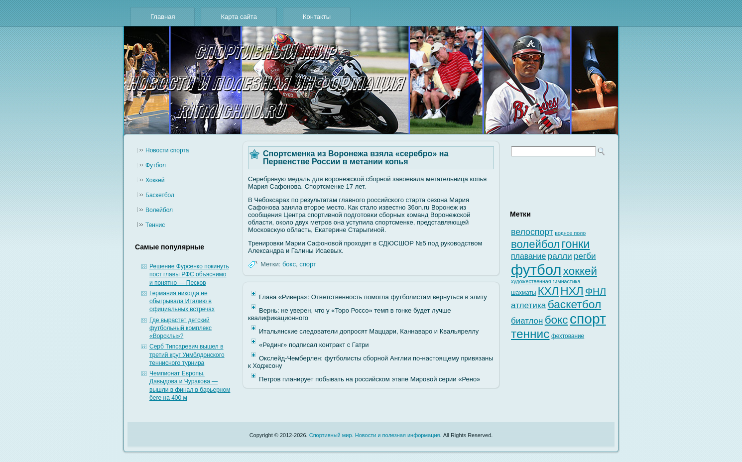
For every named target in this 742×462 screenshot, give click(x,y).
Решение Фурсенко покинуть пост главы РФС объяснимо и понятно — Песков (189, 274)
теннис (530, 334)
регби (585, 256)
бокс (289, 264)
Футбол (155, 165)
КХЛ (548, 291)
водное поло (570, 233)
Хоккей (155, 180)
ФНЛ (595, 291)
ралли (560, 256)
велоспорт (532, 232)
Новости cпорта (167, 150)
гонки (575, 243)
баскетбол (575, 304)
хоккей (580, 271)
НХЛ (572, 290)
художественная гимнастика (545, 281)
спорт (307, 264)
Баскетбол (159, 195)
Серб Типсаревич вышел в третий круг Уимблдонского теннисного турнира (187, 354)
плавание (528, 256)
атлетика (528, 305)
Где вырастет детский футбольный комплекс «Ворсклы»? (180, 328)
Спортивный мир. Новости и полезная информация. (375, 435)
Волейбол (159, 210)
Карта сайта (238, 16)
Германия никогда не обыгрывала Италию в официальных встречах (182, 301)
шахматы (523, 292)
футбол (536, 269)
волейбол (535, 244)
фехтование (567, 336)
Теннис (155, 225)
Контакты (317, 16)
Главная (162, 16)
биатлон (527, 321)
